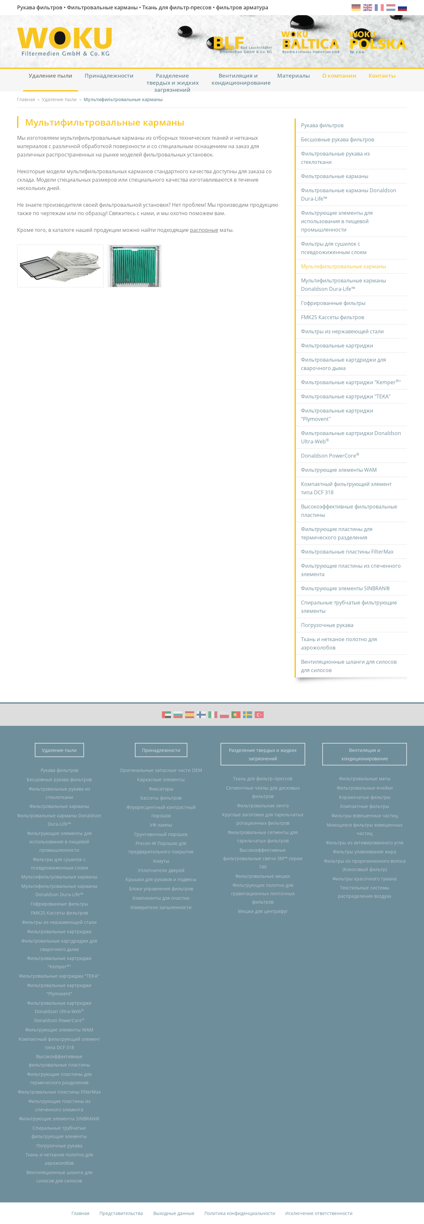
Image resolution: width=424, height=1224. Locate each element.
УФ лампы (161, 825)
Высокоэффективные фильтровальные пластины (349, 510)
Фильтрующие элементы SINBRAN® (345, 588)
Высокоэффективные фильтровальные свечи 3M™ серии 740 (262, 858)
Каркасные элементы (161, 779)
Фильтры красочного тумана (365, 879)
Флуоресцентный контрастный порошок (161, 811)
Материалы (293, 75)
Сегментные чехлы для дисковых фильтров (263, 792)
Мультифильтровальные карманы (343, 266)
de (356, 7)
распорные (204, 229)
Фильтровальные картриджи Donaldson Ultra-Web (351, 437)
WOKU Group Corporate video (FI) (201, 714)
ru (402, 7)
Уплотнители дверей (161, 870)
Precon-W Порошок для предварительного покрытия (160, 847)
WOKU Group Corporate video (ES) (189, 714)
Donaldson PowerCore (330, 455)
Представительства (121, 1213)
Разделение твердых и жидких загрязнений (172, 81)
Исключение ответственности (319, 1213)
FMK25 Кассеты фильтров (332, 317)
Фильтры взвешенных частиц (364, 815)
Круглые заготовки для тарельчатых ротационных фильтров (262, 818)
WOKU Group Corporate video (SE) (247, 714)
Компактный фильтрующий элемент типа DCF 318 (346, 488)
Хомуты (161, 861)
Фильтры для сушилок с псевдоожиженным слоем (334, 248)
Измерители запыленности (161, 907)
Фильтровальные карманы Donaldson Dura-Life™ (348, 194)
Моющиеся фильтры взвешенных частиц (364, 829)
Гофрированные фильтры (333, 303)
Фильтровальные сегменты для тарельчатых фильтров (263, 836)
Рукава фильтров (322, 125)
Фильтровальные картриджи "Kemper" (351, 382)
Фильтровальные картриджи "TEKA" (346, 396)
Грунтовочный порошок (161, 834)
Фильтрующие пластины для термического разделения (336, 533)
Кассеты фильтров (161, 798)
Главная (80, 1213)
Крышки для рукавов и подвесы (161, 879)
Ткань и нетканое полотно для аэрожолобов (339, 643)
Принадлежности (109, 75)
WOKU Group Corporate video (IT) (212, 714)
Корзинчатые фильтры (365, 797)
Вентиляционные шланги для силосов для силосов (349, 666)
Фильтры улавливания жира (364, 852)
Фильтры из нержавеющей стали (342, 331)
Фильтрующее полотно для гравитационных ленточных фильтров (263, 893)
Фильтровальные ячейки (365, 788)
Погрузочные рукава (327, 625)
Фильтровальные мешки (262, 876)
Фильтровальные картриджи (337, 345)
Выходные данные (173, 1213)
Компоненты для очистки (161, 898)
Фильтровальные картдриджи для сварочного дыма (343, 364)
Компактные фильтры (364, 806)
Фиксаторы (161, 789)
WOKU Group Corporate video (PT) (235, 714)
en (367, 7)
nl (390, 7)
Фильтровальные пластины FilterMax (347, 551)
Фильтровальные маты (365, 778)
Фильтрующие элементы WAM (339, 469)
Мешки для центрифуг (263, 911)
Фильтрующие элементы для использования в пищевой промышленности (337, 221)
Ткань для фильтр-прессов (262, 778)
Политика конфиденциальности (239, 1213)
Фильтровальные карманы (334, 176)
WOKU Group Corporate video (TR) (259, 714)
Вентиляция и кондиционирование (241, 79)
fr (379, 7)
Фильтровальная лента (263, 805)
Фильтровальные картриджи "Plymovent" (337, 414)
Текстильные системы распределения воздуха (364, 892)
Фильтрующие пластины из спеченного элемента (351, 570)
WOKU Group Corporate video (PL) (224, 714)
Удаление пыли (50, 75)
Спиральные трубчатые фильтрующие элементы (349, 606)
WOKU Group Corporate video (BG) (178, 714)
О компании (339, 75)
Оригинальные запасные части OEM (161, 770)
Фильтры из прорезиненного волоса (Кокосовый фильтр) (365, 865)
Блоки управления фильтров (161, 889)
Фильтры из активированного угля (364, 843)
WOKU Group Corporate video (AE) (166, 714)
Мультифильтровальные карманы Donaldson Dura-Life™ (343, 284)
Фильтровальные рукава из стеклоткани (335, 158)
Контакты (382, 75)
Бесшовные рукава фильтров (337, 139)
